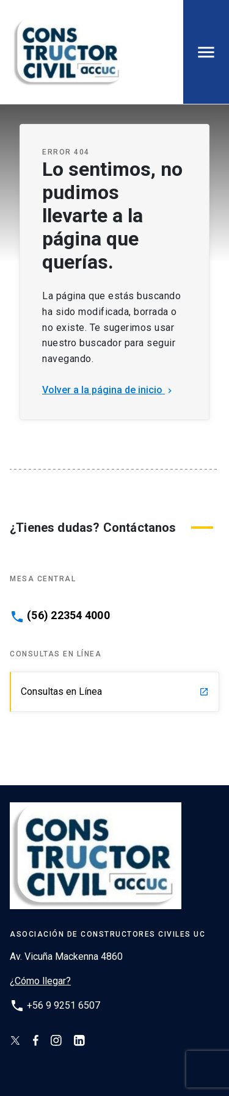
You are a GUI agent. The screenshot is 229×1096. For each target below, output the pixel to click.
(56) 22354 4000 (68, 615)
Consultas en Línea (115, 691)
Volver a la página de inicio (108, 390)
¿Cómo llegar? (40, 981)
